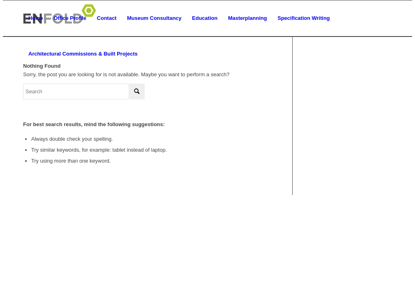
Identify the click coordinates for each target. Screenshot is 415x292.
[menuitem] (35, 18)
